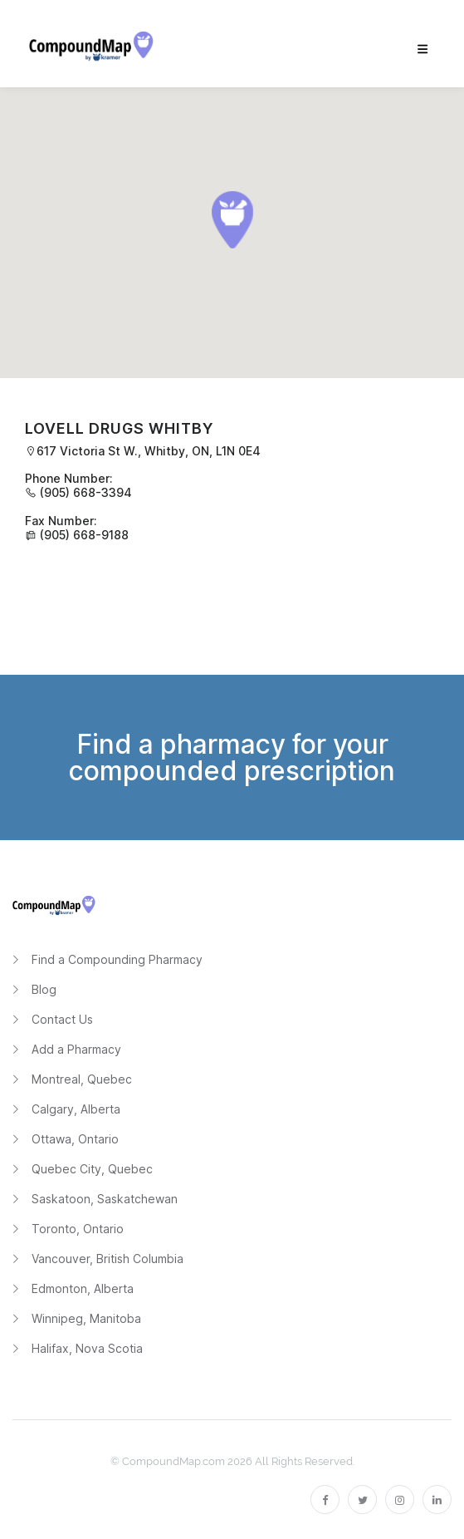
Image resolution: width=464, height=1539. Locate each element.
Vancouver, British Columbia (107, 1258)
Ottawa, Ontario (75, 1139)
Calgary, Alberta (76, 1109)
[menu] (422, 49)
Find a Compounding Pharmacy (117, 959)
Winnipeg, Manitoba (86, 1318)
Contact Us (62, 1019)
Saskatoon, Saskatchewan (105, 1199)
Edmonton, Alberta (83, 1288)
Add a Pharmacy (76, 1049)
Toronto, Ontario (78, 1229)
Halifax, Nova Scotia (87, 1348)
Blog (44, 989)
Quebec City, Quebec (92, 1169)
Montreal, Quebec (82, 1079)
